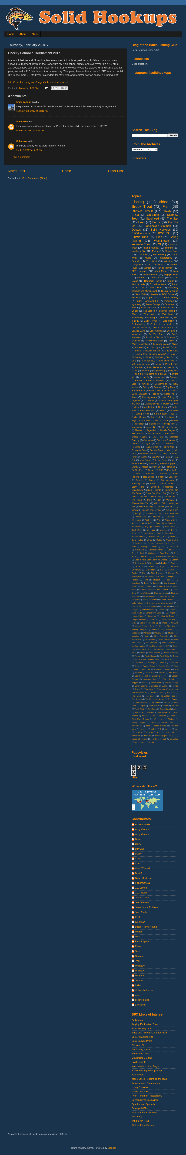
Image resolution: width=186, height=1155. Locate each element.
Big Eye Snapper (153, 527)
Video (163, 202)
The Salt (172, 218)
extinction (139, 424)
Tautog (175, 686)
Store (35, 34)
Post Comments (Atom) (34, 178)
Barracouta (136, 527)
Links (141, 222)
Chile (163, 547)
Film (144, 573)
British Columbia (138, 537)
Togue (142, 706)
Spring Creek (142, 414)
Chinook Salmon (140, 327)
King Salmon (148, 311)
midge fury (169, 424)
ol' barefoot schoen (145, 990)
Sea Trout (173, 477)
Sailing (161, 477)
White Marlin (168, 314)
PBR (161, 470)
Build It (172, 537)
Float (148, 357)
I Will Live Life (139, 1062)
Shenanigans (167, 480)
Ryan (138, 946)
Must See (157, 467)
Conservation (161, 384)
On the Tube (143, 649)
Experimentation (158, 284)
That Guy (148, 689)
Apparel (138, 347)
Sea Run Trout (141, 676)
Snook (153, 483)
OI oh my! (163, 407)
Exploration (150, 570)
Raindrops (151, 663)
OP (167, 646)
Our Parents (158, 649)
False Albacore (148, 307)
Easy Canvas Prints (142, 1041)
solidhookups (142, 1000)
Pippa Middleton (171, 653)
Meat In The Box (167, 626)
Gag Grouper (169, 583)
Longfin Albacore (139, 619)
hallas (138, 985)
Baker (138, 839)
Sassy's (161, 672)
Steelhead (152, 218)
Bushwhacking (138, 324)
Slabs (144, 682)
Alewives (170, 517)
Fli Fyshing (137, 357)
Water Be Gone (163, 712)
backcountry (137, 317)
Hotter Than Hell (149, 600)
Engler (162, 566)
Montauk (147, 633)
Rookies (174, 410)
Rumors (157, 669)
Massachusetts (152, 404)
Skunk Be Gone (169, 291)
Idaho (175, 284)
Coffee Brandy (170, 297)
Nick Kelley (148, 407)
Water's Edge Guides (143, 1125)
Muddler (171, 633)
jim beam (149, 732)
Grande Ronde (163, 586)
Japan (172, 610)
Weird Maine (150, 314)
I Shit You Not (148, 361)
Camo (150, 543)
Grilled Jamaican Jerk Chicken (154, 590)
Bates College (153, 304)
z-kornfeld (140, 1004)
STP (176, 669)
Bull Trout (158, 437)
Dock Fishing (172, 556)
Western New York (141, 503)
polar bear (154, 739)
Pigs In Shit (172, 470)
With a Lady (138, 284)
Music (148, 257)
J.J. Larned (141, 887)
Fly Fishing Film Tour (165, 357)
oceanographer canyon (165, 736)
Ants (159, 520)
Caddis (159, 540)
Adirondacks (141, 517)
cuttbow (160, 506)
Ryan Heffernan (154, 367)
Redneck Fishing (153, 281)
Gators (134, 586)
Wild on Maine (161, 420)
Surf (172, 493)
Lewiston (152, 616)
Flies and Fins (139, 1045)
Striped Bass (171, 251)
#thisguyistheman (170, 427)
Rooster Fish (164, 666)
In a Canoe (145, 460)
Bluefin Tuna (140, 237)
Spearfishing (138, 490)
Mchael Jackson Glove (145, 626)
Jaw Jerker (137, 1074)
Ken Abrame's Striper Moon (146, 1083)
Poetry (158, 364)
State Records (154, 490)
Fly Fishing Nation (141, 1049)
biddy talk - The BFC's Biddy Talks (149, 1032)
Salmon (170, 367)
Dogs (172, 354)
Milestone (136, 633)
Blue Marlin (168, 321)
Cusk (142, 553)
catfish (153, 729)
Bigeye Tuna (171, 274)
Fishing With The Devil (154, 576)
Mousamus (137, 334)
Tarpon (170, 281)
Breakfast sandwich (155, 380)
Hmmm (169, 247)
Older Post (116, 171)
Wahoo (135, 314)
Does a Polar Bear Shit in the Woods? (151, 560)
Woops (153, 722)
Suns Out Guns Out (156, 493)
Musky (166, 404)
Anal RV (148, 520)
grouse (168, 729)
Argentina (151, 430)
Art (143, 523)
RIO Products (137, 663)
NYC (147, 636)
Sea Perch (173, 672)
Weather (145, 370)
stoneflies (174, 739)
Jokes (134, 397)
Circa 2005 (173, 547)
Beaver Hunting (152, 351)
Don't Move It (140, 563)
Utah (176, 709)
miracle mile (170, 732)
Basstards (170, 433)
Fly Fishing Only (140, 1053)
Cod (158, 443)
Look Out (154, 619)
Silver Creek (168, 679)
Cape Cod (151, 297)
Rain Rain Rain (147, 410)
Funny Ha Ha (167, 307)
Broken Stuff (154, 537)
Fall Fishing (159, 254)
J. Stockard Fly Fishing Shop (147, 1070)
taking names (165, 267)
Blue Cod (151, 530)
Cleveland (139, 550)
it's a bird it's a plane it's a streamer (151, 374)
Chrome (135, 443)
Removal (163, 663)
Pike (138, 473)
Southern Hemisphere (162, 487)
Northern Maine (138, 646)
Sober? (135, 261)
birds (148, 726)
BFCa (135, 214)
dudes (175, 420)
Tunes (134, 370)
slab (164, 739)
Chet (137, 863)
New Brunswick (161, 636)
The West (151, 261)
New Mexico (150, 639)
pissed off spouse (139, 739)
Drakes (164, 563)
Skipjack (135, 682)
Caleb (138, 858)
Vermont (170, 500)
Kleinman (140, 922)
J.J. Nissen (141, 892)
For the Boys (156, 450)
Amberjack (136, 520)
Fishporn (171, 576)
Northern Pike (139, 251)
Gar (169, 450)
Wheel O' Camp (148, 716)
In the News (161, 460)
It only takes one (148, 610)
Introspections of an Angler (146, 1066)
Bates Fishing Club (141, 1028)
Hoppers (135, 600)
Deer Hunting (145, 556)
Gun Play (155, 457)
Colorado (142, 254)
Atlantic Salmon (170, 347)
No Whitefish (151, 643)
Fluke (168, 580)
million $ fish (172, 510)
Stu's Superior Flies (164, 414)
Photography (165, 257)
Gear (134, 361)
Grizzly (144, 457)
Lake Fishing (168, 397)
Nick (137, 936)
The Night (169, 417)
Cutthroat (152, 553)
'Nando (138, 980)
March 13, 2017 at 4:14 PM (30, 130)
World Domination (140, 344)
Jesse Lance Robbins (146, 907)
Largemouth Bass (153, 613)
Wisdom (171, 719)
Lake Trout (156, 287)
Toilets (165, 706)
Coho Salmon (156, 331)
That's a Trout (157, 692)
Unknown (21, 121)
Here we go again (167, 596)
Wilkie (172, 716)
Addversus (137, 1020)
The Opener (173, 699)
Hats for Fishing (161, 593)
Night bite (170, 467)
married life (154, 424)
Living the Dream (167, 616)
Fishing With (168, 447)
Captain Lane (171, 351)
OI (159, 244)
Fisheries (136, 447)
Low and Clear (168, 619)
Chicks (145, 384)
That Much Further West (144, 1112)
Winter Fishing (146, 506)
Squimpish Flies (140, 1108)
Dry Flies (170, 387)
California (139, 543)
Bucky (138, 853)
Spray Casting (141, 686)
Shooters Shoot (150, 679)
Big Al (138, 844)
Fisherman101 (142, 883)
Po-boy (138, 656)
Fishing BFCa (151, 447)
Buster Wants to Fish (143, 1037)
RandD (163, 410)
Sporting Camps (171, 682)
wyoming (136, 304)
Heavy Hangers (150, 596)
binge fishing (159, 370)
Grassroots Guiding (142, 1057)
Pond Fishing (171, 364)
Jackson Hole (138, 463)
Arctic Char (170, 520)
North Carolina (168, 643)
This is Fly (137, 1116)
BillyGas (139, 848)
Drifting (146, 387)
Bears (138, 351)
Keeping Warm (149, 397)
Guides (135, 311)
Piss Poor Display (154, 337)
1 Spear (149, 513)
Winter (147, 267)
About (22, 34)
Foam (146, 583)
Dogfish (175, 560)
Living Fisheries (140, 1087)
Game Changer (139, 394)
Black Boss (170, 527)
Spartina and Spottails (143, 1104)
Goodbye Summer (149, 453)
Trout (149, 500)
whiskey (152, 742)
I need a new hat (167, 600)
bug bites (173, 370)
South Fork (138, 487)
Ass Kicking (152, 347)
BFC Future (168, 294)
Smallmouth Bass (154, 341)
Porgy (175, 656)
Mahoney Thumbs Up (149, 623)
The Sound (155, 702)
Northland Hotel (155, 646)
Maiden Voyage (167, 463)
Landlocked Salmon (158, 225)
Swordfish (140, 294)
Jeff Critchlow (142, 902)
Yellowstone (137, 726)
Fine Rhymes (157, 573)
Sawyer (139, 956)
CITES (149, 540)
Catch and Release (166, 440)
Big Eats (136, 297)
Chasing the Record (148, 547)
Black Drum (137, 530)
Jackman (163, 610)
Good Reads (146, 586)
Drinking (158, 387)
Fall (161, 570)
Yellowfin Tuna (141, 244)
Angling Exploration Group (145, 1024)
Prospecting (170, 659)
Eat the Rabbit (138, 390)
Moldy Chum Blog (141, 1091)
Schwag (171, 337)
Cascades (148, 440)
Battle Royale (150, 321)
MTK (134, 623)
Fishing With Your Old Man (162, 390)
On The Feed (138, 470)
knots (159, 732)
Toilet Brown (153, 706)
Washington (161, 240)
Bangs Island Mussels (165, 523)
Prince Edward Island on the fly (148, 659)
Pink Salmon (154, 653)
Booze (156, 222)
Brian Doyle (170, 533)
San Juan (150, 672)
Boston (138, 380)
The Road (137, 500)
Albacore (156, 517)
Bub (164, 537)
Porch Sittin (164, 656)
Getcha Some (157, 277)
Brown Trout (142, 211)
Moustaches (159, 633)
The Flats (171, 692)
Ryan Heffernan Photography (147, 1095)
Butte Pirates (137, 540)
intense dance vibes (151, 510)
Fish (166, 206)
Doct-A (138, 873)
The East (155, 417)
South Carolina (167, 483)
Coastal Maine (138, 331)
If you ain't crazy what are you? (160, 603)
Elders (151, 566)
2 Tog (159, 513)
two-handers (159, 377)
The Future (136, 696)
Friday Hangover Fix (147, 301)
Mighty (135, 467)
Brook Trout (142, 206)
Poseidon (169, 301)
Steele (167, 211)
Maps (164, 623)
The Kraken (137, 699)
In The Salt (165, 606)
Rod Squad (148, 477)
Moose (145, 467)
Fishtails (135, 580)
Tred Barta (152, 709)
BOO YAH (165, 233)
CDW (172, 380)
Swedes (154, 686)
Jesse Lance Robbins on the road (149, 1079)
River (137, 666)
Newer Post (16, 171)
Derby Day (159, 556)
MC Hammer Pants (141, 364)
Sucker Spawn (139, 417)
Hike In (155, 394)
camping (143, 729)
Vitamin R (139, 712)
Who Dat (162, 716)
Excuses (170, 443)
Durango (174, 563)
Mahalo (152, 463)
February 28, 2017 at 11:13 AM (32, 111)
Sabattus (138, 672)
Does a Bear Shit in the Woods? (150, 354)
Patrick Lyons (142, 941)
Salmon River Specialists (145, 1100)
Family (134, 573)
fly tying (151, 317)
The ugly (167, 702)
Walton (150, 712)
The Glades (150, 696)
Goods (165, 453)
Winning (168, 261)
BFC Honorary (140, 271)
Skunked (136, 341)
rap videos (137, 427)
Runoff (168, 669)
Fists (146, 580)
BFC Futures (138, 433)
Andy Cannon (23, 102)
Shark (152, 480)
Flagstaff (156, 580)
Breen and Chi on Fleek (151, 533)
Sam (137, 951)
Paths (134, 653)
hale (176, 729)
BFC (150, 523)
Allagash (139, 430)
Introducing (169, 394)
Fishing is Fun (138, 450)
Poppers (150, 473)
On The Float (155, 264)
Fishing (138, 202)
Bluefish (163, 530)
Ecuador (139, 566)
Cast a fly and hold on (162, 324)
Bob (173, 530)
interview (138, 732)
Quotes (136, 229)
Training (174, 706)
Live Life (171, 331)
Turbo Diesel (165, 709)
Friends (156, 583)
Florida (140, 277)
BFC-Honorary (141, 233)
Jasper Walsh (142, 897)
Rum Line (146, 669)
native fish (136, 736)
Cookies (171, 550)
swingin (138, 513)
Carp (134, 384)
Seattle (139, 480)
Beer (134, 307)
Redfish (138, 367)
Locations (149, 400)
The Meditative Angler (154, 699)
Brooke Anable (139, 437)
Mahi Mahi (160, 271)
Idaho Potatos (137, 603)
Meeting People (139, 629)
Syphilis (165, 686)
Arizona (135, 523)
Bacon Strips (154, 433)
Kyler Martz (137, 613)
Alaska (175, 344)
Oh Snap (153, 214)
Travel (171, 341)
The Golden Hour (167, 696)
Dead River (165, 553)
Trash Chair (139, 709)
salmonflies (151, 427)
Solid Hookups (161, 229)
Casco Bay (162, 543)
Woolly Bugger (138, 722)
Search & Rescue (160, 676)
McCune (174, 623)
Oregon (151, 470)
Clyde (147, 443)
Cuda (134, 553)
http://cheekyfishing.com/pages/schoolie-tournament (38, 82)
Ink (173, 460)
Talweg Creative (139, 496)
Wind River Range (140, 719)
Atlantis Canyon (167, 430)
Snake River (156, 682)
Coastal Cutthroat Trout (163, 327)
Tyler (137, 961)
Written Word (168, 722)
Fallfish (171, 570)
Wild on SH (159, 503)
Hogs (167, 457)
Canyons (136, 264)
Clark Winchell (142, 868)
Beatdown (169, 304)
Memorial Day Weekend (163, 629)
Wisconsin (158, 719)
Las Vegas (170, 613)
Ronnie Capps (149, 666)
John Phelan (141, 912)
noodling (147, 736)
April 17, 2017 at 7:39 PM (29, 150)
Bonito (134, 533)
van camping (139, 742)
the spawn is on (160, 344)
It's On (140, 287)
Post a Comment (21, 157)
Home (11, 34)
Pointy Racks (150, 656)
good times (164, 317)
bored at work (160, 726)
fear (170, 506)
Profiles (163, 473)
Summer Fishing (167, 311)
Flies (159, 237)
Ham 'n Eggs (145, 593)
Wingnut (139, 975)
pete (137, 995)
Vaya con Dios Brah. (141, 420)
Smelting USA (138, 483)
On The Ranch (157, 334)
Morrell (138, 931)
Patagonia (171, 649)
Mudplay (135, 636)
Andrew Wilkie (142, 824)
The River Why (140, 702)
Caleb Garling (172, 540)
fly (161, 729)
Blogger (112, 1148)
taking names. (151, 247)
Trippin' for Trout (140, 1121)
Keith (138, 917)
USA (159, 500)
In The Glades (151, 606)
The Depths (169, 496)
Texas (137, 689)
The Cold (155, 496)
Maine (155, 251)
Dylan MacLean (143, 878)
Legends (136, 400)
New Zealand (150, 274)
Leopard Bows (138, 616)
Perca (142, 653)
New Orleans (164, 639)
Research (174, 663)
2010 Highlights (171, 513)
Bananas (174, 377)
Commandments (155, 550)
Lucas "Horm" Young (146, 926)
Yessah (154, 294)
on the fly (144, 377)
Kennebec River (167, 361)
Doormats (154, 563)
